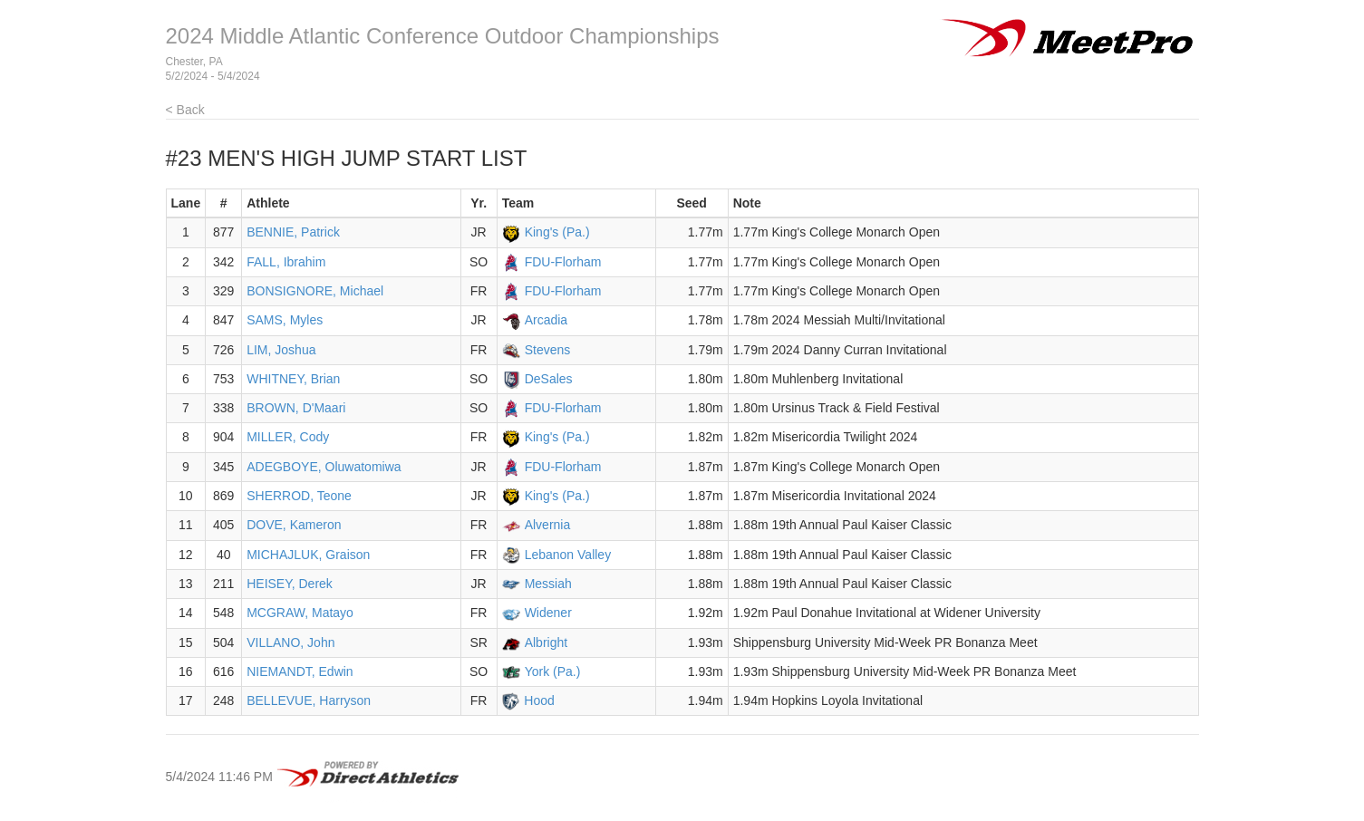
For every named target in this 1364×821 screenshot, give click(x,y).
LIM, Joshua (281, 350)
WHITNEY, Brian (293, 379)
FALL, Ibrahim (286, 262)
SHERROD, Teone (299, 495)
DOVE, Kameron (294, 524)
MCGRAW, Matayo (300, 612)
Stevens (548, 350)
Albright (546, 642)
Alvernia (548, 524)
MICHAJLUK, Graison (308, 554)
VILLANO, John (290, 642)
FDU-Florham (563, 262)
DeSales (549, 379)
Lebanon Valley (568, 554)
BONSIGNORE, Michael (315, 291)
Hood (539, 700)
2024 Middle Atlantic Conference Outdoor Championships (443, 36)
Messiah (548, 583)
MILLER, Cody (288, 437)
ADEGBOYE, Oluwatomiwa (324, 466)
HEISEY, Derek (290, 583)
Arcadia (546, 320)
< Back (185, 109)
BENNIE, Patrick (293, 232)
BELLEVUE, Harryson (309, 700)
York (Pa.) (553, 671)
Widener (548, 612)
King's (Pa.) (557, 232)
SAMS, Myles (285, 320)
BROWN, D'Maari (296, 408)
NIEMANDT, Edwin (300, 671)
